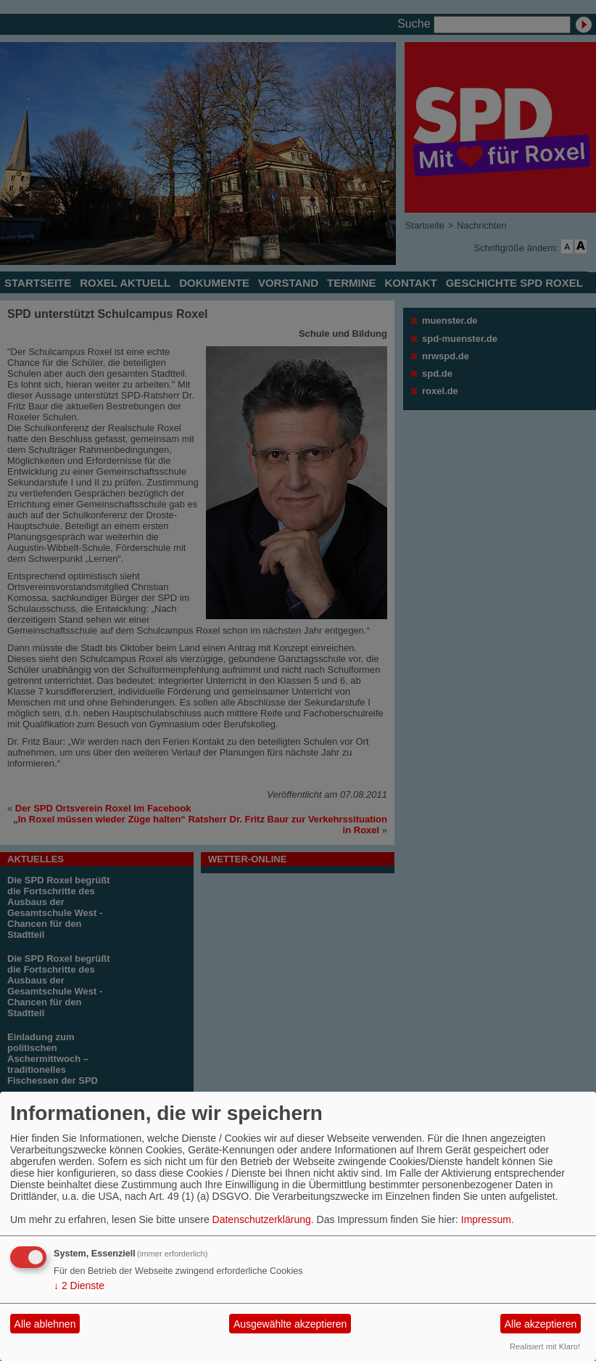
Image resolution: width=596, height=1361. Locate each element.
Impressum (486, 1219)
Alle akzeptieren (541, 1324)
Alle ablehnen (45, 1324)
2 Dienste (79, 1285)
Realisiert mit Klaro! (545, 1346)
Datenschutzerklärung (261, 1219)
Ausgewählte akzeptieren (290, 1324)
